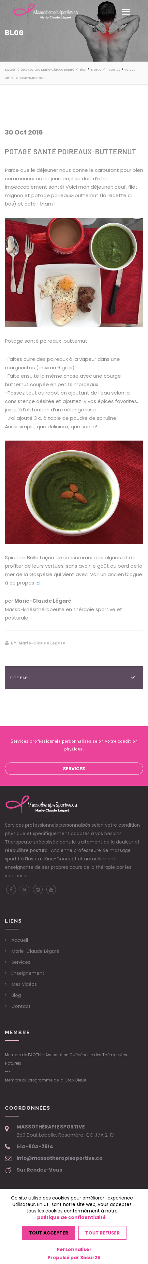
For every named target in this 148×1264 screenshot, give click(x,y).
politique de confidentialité (71, 1217)
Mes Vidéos (24, 984)
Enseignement (27, 973)
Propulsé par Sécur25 (74, 1257)
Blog (16, 995)
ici (38, 582)
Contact (21, 1006)
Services (74, 768)
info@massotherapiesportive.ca (60, 1158)
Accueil (19, 940)
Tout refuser (102, 1233)
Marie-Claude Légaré (35, 951)
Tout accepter (48, 1233)
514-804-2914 (35, 1146)
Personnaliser (74, 1249)
